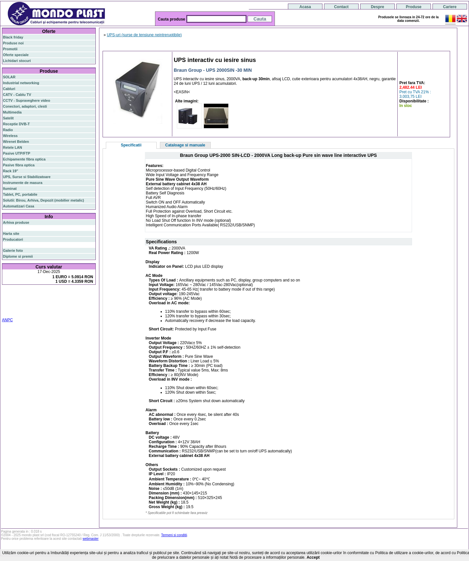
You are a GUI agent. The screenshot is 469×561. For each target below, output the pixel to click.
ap (29, 303)
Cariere (449, 7)
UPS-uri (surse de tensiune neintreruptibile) (144, 35)
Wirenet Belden (16, 142)
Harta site (11, 233)
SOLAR (9, 77)
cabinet (88, 307)
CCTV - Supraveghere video (26, 100)
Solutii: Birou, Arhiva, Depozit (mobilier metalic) (43, 200)
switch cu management (61, 307)
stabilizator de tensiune (58, 303)
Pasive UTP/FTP (16, 153)
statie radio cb (66, 311)
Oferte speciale (16, 55)
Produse (413, 7)
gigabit (68, 295)
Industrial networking (21, 83)
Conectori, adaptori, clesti (25, 106)
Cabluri (9, 89)
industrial (11, 311)
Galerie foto (13, 250)
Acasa (305, 7)
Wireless (10, 136)
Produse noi (13, 43)
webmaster (91, 538)
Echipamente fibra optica (24, 159)
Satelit (8, 118)
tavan (7, 307)
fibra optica (17, 295)
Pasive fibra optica (19, 165)
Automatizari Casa (18, 206)
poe (79, 295)
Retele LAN (12, 147)
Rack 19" (10, 171)
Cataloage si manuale (185, 145)
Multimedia (12, 112)
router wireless (73, 299)
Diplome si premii (18, 256)
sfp (34, 303)
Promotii (10, 49)
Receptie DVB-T (16, 124)
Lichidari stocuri (17, 61)
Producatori (13, 239)
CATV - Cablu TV (17, 95)
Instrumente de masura (22, 183)
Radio (8, 130)
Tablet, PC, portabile (20, 194)
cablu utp (21, 307)
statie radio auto (39, 311)
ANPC (7, 320)
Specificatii (131, 145)
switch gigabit (14, 303)
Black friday (13, 37)
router (53, 295)
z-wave (35, 307)
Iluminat (10, 188)
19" (22, 311)
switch (39, 295)
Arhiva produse (16, 222)
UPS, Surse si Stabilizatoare (26, 177)
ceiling (84, 303)
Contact (341, 7)
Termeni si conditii (174, 535)
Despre (377, 7)
